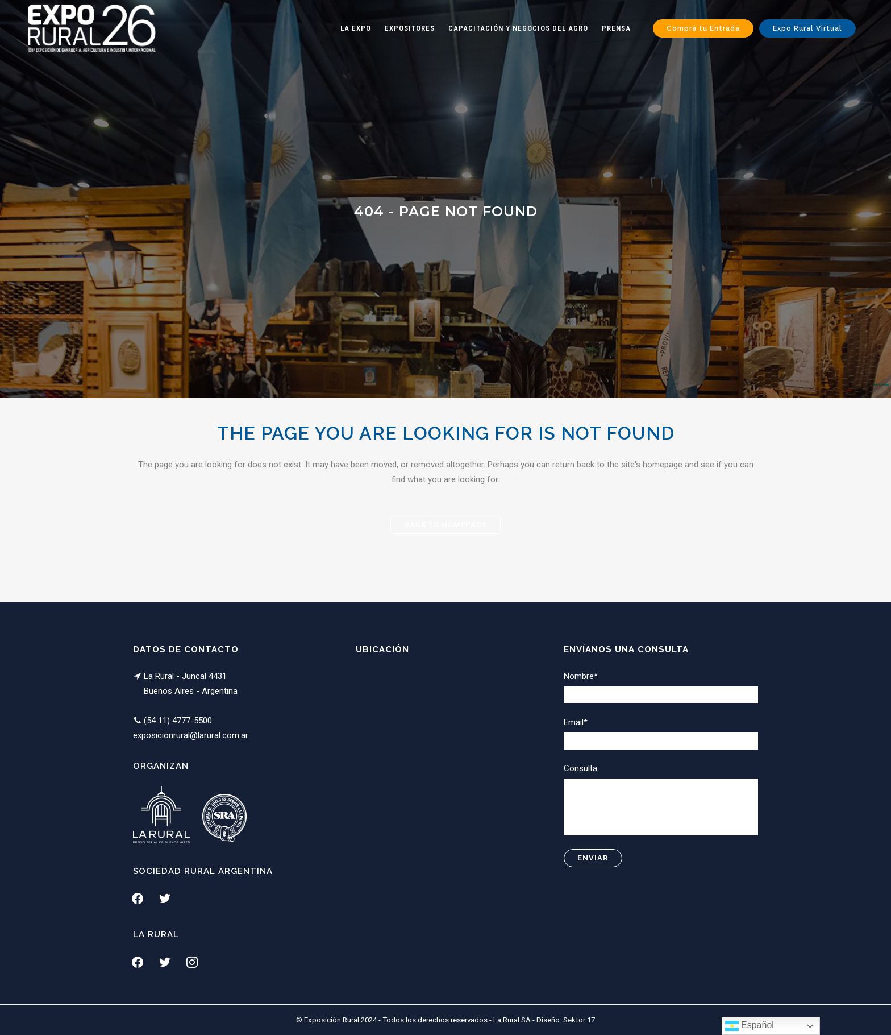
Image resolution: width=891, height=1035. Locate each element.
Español (749, 1026)
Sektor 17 (579, 1020)
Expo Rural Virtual (807, 28)
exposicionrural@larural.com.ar (190, 735)
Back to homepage (445, 524)
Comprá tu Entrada (703, 28)
